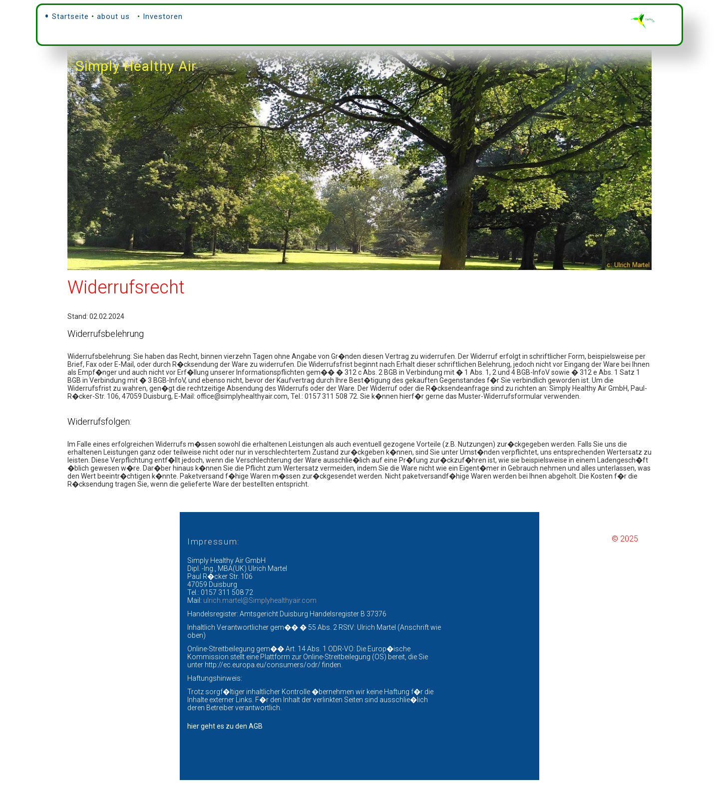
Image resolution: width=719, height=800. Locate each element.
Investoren (163, 14)
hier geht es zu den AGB (225, 746)
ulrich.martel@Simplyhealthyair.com (260, 620)
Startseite (70, 14)
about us (113, 14)
